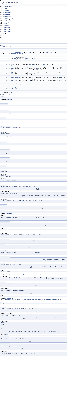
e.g (40, 64)
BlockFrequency (21, 58)
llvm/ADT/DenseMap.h (5, 8)
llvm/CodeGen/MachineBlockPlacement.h (7, 6)
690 (4, 231)
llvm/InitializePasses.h (6, 25)
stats (11, 91)
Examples (17, 2)
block (21, 68)
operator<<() (50, 299)
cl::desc (21, 64)
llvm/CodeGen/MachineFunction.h (7, 16)
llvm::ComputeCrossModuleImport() (7, 299)
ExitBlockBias (12, 68)
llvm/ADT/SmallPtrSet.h (6, 10)
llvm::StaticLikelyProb (13, 87)
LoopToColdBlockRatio (13, 69)
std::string (13, 53)
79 (4, 99)
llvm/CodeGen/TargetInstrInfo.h (7, 20)
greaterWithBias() (6, 334)
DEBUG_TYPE (4, 46)
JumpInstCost (12, 73)
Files (14, 2)
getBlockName (16, 53)
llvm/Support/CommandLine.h (6, 29)
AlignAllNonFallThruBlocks (14, 65)
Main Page (1, 2)
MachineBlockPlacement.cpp (9, 99)
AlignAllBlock (12, 64)
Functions (64, 4)
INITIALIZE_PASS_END (49, 52)
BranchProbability (3, 111)
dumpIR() (28, 299)
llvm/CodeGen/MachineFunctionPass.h (7, 17)
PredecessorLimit (13, 67)
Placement (41, 61)
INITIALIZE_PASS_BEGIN (18, 52)
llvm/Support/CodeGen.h (6, 28)
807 (4, 114)
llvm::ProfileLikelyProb (14, 88)
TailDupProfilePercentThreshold (14, 80)
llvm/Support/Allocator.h (6, 26)
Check (16, 57)
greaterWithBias (17, 58)
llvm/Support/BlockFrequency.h (6, 27)
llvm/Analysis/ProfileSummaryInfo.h (7, 13)
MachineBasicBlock (22, 53)
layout (39, 67)
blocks (30, 64)
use (23, 240)
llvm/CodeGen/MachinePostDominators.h (7, 18)
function (34, 64)
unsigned (9, 64)
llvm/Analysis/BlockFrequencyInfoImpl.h (8, 12)
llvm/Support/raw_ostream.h (6, 31)
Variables (66, 4)
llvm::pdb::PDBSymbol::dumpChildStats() (16, 299)
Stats (11, 92)
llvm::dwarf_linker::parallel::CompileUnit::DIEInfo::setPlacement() (33, 274)
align (44, 64)
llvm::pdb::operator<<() (46, 299)
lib (0, 3)
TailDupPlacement (13, 74)
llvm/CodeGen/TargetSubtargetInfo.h (7, 22)
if (28, 251)
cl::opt (6, 64)
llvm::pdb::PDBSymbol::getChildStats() (39, 299)
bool (14, 58)
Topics (6, 2)
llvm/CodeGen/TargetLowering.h (6, 21)
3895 (4, 298)
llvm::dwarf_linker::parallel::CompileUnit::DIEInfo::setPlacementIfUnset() (49, 274)
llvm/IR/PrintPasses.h (5, 24)
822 (4, 146)
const (19, 53)
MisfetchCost (12, 72)
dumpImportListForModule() (24, 299)
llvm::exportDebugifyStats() (32, 299)
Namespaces (9, 2)
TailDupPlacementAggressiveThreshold (15, 77)
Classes (12, 2)
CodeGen (2, 3)
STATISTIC (16, 49)
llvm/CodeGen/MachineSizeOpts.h (7, 19)
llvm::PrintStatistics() (54, 299)
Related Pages (4, 2)
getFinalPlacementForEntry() (7, 274)
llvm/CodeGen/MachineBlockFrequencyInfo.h (8, 15)
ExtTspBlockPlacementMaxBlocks (14, 84)
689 (4, 213)
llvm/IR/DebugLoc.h (5, 23)
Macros (62, 4)
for (39, 77)
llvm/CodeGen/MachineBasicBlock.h (7, 14)
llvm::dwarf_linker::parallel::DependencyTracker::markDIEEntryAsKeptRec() (18, 274)
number (57, 80)
